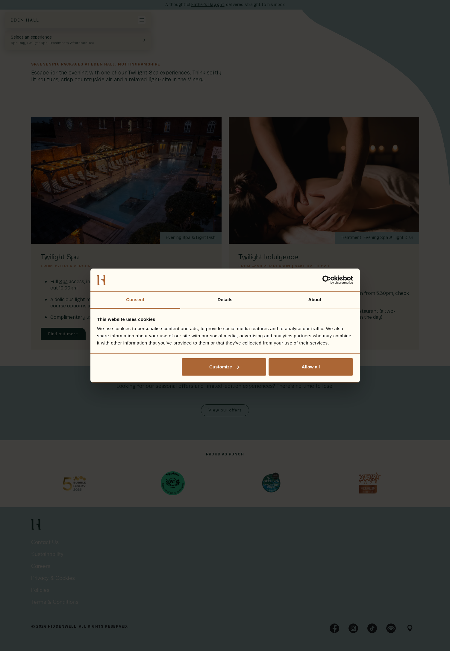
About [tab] (315, 299)
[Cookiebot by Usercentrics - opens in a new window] (327, 279)
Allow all (311, 366)
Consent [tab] (135, 299)
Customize (224, 366)
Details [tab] (225, 299)
